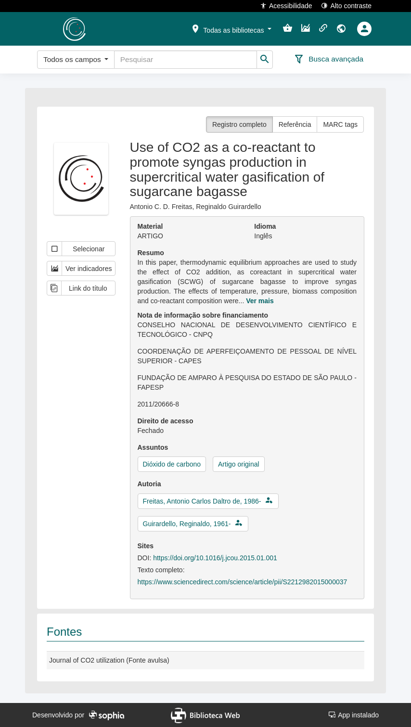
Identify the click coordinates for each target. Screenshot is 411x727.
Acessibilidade (286, 5)
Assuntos (153, 447)
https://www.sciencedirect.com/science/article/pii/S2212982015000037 (242, 582)
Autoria (149, 484)
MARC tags (340, 124)
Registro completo (239, 124)
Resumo (151, 253)
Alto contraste (346, 5)
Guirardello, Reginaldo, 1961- (187, 524)
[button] (231, 28)
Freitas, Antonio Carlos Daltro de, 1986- (202, 501)
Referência (295, 124)
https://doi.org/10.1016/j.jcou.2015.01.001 (215, 558)
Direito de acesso (165, 421)
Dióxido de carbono (172, 464)
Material (150, 226)
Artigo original (238, 464)
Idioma (265, 226)
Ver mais (260, 301)
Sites (146, 546)
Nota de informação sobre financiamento (203, 315)
